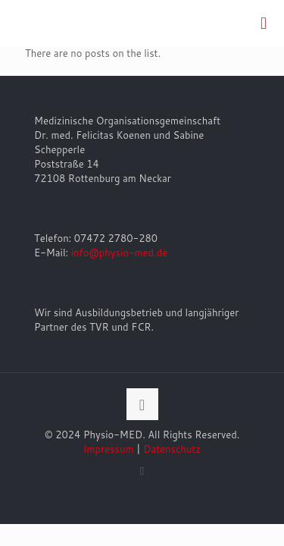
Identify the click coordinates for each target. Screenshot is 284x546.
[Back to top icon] (142, 404)
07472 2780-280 (116, 238)
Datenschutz (172, 449)
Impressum (108, 449)
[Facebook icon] (142, 471)
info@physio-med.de (119, 252)
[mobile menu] (263, 23)
